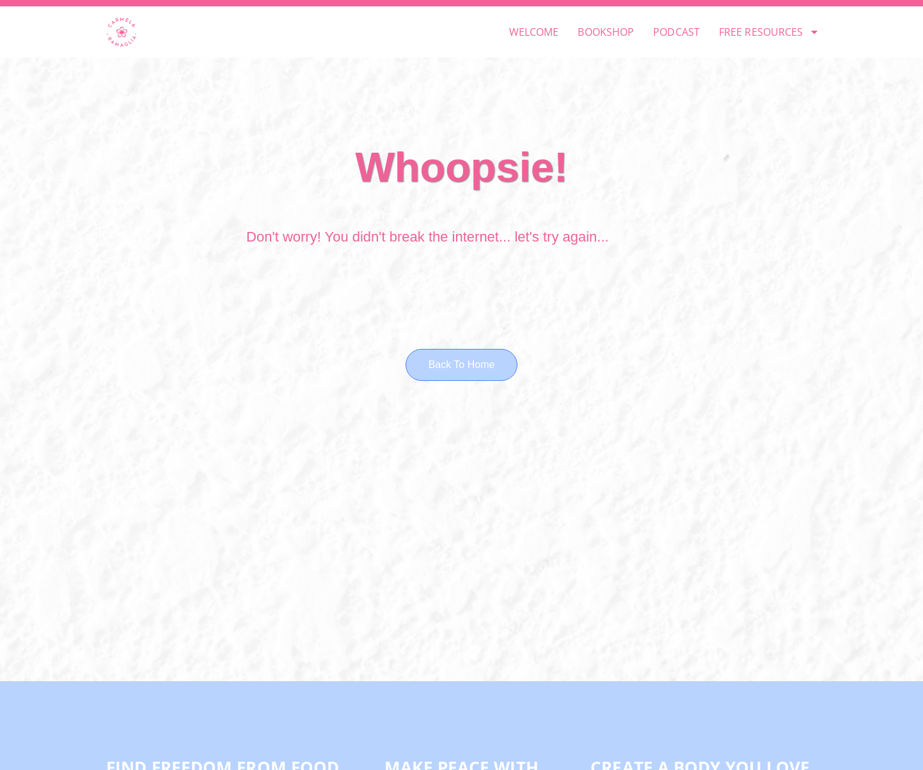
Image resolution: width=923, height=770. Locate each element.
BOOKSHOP (606, 32)
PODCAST (676, 32)
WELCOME (534, 32)
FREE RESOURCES (769, 32)
